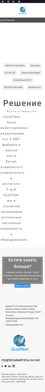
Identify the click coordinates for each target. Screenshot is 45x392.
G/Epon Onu (30, 377)
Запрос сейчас (22, 290)
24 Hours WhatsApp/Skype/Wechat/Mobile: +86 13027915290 (25, 318)
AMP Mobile (28, 382)
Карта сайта (29, 374)
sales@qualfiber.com (18, 325)
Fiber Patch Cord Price (17, 377)
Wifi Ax (38, 377)
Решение (10, 20)
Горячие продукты (16, 374)
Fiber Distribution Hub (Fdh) (22, 379)
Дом (2, 20)
